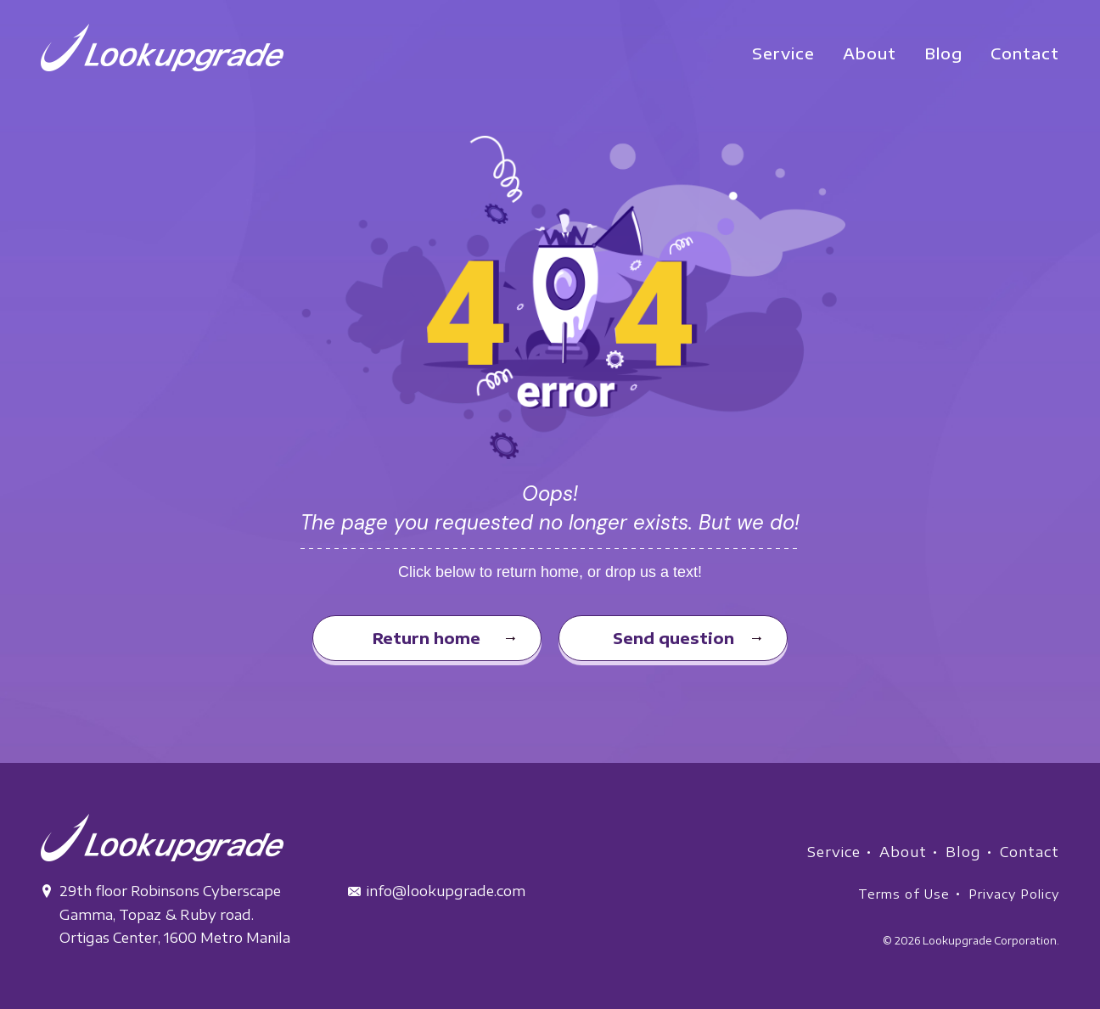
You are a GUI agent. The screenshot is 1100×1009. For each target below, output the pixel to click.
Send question (673, 637)
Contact (1029, 852)
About (903, 852)
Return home (426, 637)
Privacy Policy (1013, 894)
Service (834, 852)
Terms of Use (904, 894)
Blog (963, 852)
